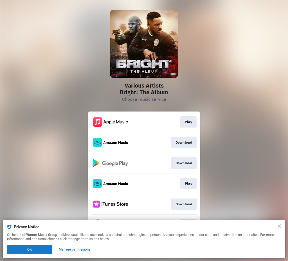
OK (29, 249)
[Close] (279, 226)
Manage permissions (75, 249)
